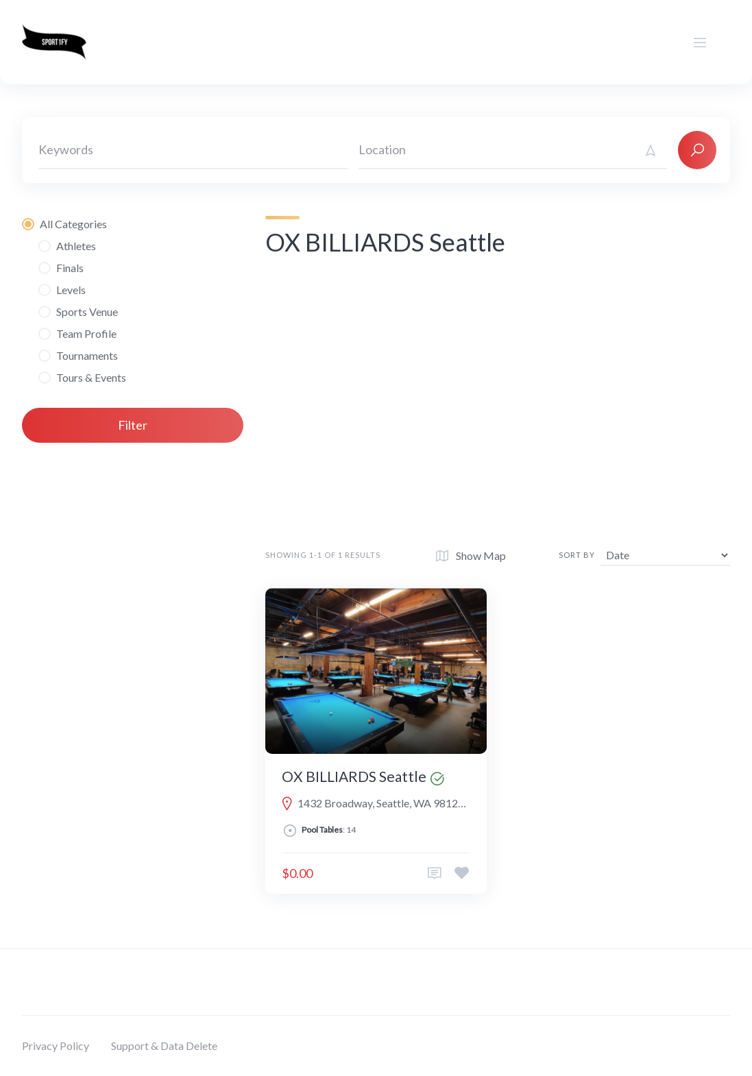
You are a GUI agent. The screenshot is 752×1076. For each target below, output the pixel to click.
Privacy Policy (55, 1045)
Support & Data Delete (164, 1045)
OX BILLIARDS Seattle (354, 776)
